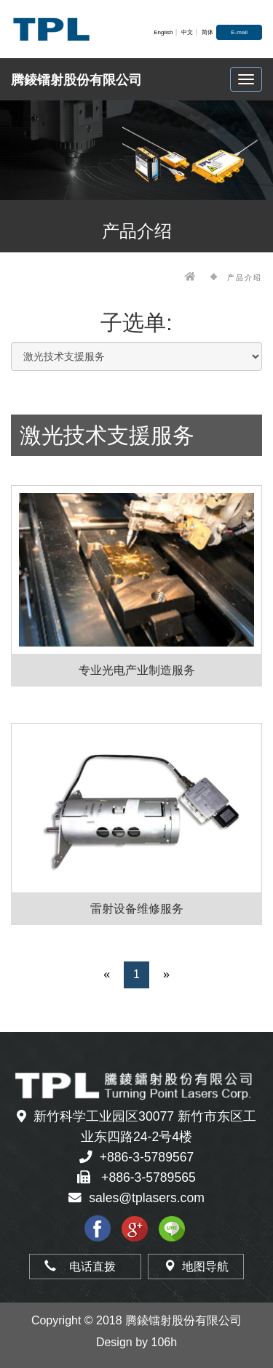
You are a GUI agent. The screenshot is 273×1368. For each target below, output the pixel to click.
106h (164, 1342)
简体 (207, 32)
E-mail (239, 32)
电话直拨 (85, 1266)
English (163, 32)
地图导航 (196, 1266)
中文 (187, 32)
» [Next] (166, 974)
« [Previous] (106, 974)
